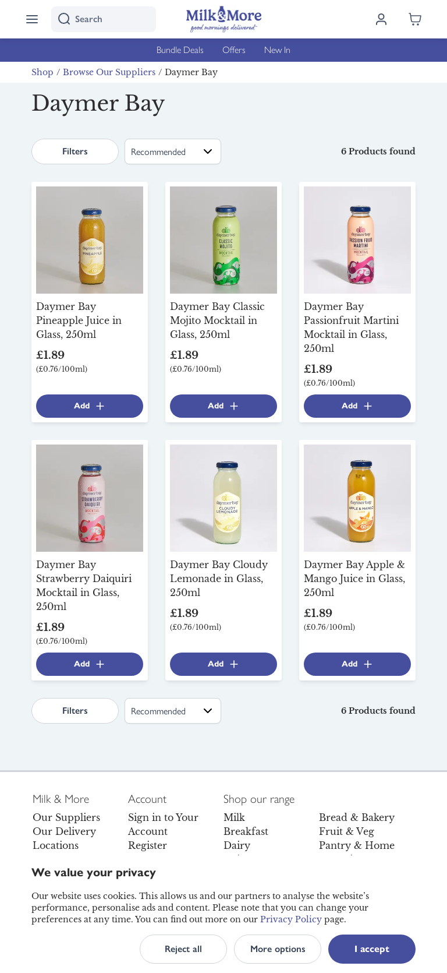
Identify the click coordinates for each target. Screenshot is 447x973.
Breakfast (246, 831)
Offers (234, 49)
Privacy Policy (291, 919)
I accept (371, 948)
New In (277, 49)
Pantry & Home (357, 845)
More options (278, 948)
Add (90, 406)
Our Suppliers (66, 817)
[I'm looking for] (103, 19)
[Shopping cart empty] (415, 19)
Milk (234, 817)
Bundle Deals (180, 49)
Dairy (237, 845)
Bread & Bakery (357, 817)
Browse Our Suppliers (109, 72)
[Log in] (381, 19)
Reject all (183, 948)
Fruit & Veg (346, 831)
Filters (75, 151)
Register (147, 845)
